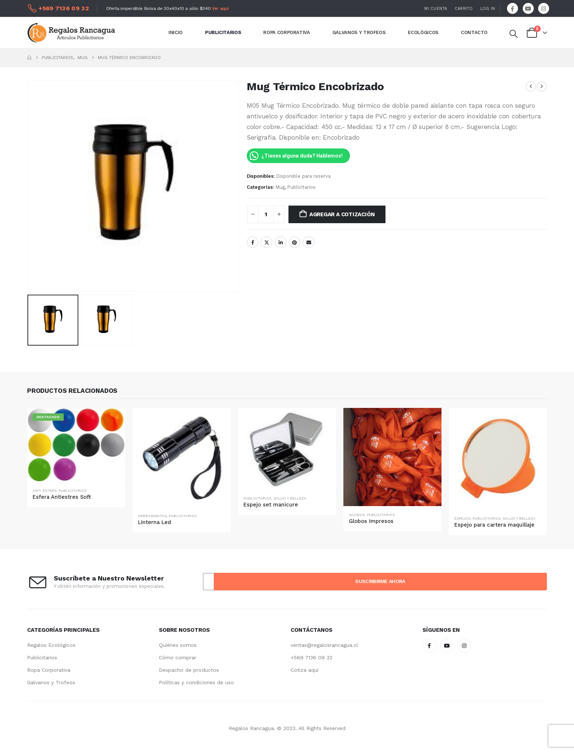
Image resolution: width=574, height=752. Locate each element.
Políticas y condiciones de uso (196, 682)
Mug (280, 187)
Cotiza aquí (304, 670)
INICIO (175, 32)
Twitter (266, 242)
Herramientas (152, 516)
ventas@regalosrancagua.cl (324, 645)
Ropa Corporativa (48, 670)
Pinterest (295, 242)
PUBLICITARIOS (223, 32)
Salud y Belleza (289, 498)
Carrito (464, 8)
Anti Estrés (44, 491)
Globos (357, 515)
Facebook (252, 242)
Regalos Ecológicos (51, 645)
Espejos (462, 518)
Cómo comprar (177, 657)
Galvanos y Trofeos (51, 682)
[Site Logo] (71, 33)
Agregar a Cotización (342, 214)
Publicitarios (301, 187)
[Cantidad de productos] (266, 214)
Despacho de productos (189, 670)
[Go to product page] (76, 445)
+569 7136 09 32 (311, 657)
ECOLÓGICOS (423, 32)
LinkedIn (281, 242)
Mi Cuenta (435, 8)
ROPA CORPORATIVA (286, 32)
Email (308, 242)
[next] (542, 86)
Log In (487, 8)
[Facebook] (512, 8)
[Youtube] (528, 8)
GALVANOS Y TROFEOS (359, 32)
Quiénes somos (178, 645)
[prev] (531, 86)
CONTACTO (474, 32)
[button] (513, 34)
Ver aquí (220, 8)
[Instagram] (543, 8)
